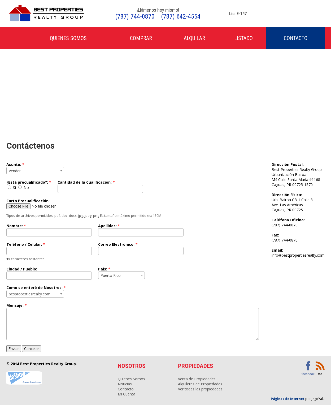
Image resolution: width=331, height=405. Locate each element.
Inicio (14, 38)
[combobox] (35, 170)
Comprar (141, 38)
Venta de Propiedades (197, 378)
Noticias (125, 383)
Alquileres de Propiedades (200, 383)
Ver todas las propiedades (200, 388)
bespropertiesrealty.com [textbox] (29, 293)
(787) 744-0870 (135, 16)
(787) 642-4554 (181, 16)
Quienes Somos (68, 38)
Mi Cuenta (126, 394)
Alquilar (194, 38)
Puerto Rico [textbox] (111, 275)
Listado (243, 38)
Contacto (295, 38)
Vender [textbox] (15, 170)
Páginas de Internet (288, 399)
